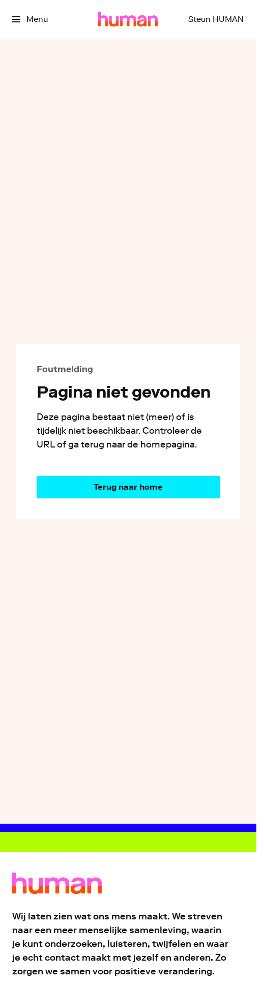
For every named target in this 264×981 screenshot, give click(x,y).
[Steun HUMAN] (216, 19)
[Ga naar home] (128, 19)
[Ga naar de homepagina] (128, 487)
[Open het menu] (30, 19)
